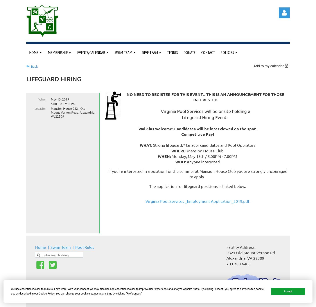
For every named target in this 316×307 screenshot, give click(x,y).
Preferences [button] (134, 293)
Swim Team (60, 231)
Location (40, 108)
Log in (284, 12)
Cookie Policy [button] (46, 293)
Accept (288, 291)
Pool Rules (84, 231)
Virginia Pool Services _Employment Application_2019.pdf (197, 201)
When (42, 99)
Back (34, 66)
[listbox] (271, 66)
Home (40, 231)
